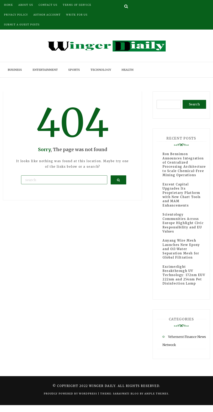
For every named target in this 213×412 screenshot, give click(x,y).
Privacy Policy (16, 14)
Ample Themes (156, 393)
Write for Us (76, 14)
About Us (25, 4)
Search (194, 104)
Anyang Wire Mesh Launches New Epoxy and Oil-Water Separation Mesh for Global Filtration (181, 249)
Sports (74, 70)
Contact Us (47, 4)
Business (15, 70)
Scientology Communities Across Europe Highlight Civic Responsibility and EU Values (183, 223)
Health (127, 70)
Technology (101, 70)
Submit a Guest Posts (22, 24)
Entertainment (45, 70)
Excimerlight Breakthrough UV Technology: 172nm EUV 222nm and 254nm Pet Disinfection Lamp (184, 275)
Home (8, 4)
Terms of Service (77, 4)
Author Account (47, 14)
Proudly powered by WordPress (71, 393)
